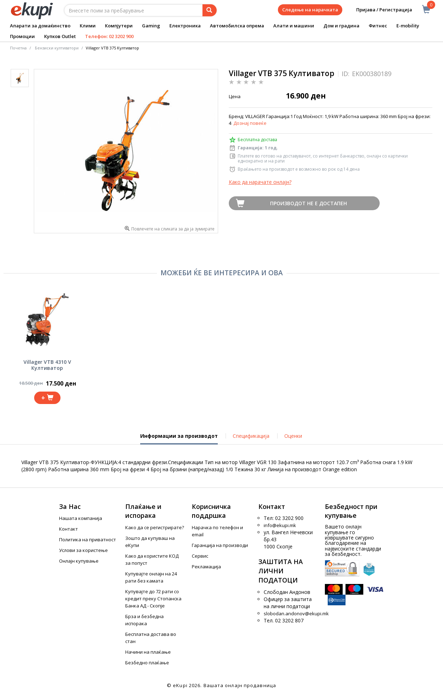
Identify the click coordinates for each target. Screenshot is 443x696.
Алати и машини (293, 25)
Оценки (293, 435)
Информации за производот (179, 438)
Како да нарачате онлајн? (260, 182)
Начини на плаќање (148, 652)
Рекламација (206, 566)
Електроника (185, 25)
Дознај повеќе (250, 123)
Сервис (200, 556)
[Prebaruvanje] (209, 10)
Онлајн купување (79, 561)
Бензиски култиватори (57, 48)
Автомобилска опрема (237, 25)
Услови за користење (83, 550)
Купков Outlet (60, 36)
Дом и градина (341, 25)
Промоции (22, 36)
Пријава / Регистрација (379, 9)
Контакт (68, 529)
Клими (88, 25)
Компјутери (119, 25)
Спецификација (251, 435)
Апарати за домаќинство (40, 25)
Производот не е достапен (308, 203)
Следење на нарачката (310, 9)
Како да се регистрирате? (154, 527)
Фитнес (378, 25)
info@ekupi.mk (280, 525)
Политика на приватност (87, 539)
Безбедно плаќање (147, 662)
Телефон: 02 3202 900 (109, 36)
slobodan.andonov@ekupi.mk (296, 613)
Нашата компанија (80, 518)
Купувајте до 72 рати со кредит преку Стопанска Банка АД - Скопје (153, 598)
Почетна (18, 48)
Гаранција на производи (220, 545)
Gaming (151, 25)
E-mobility (407, 25)
